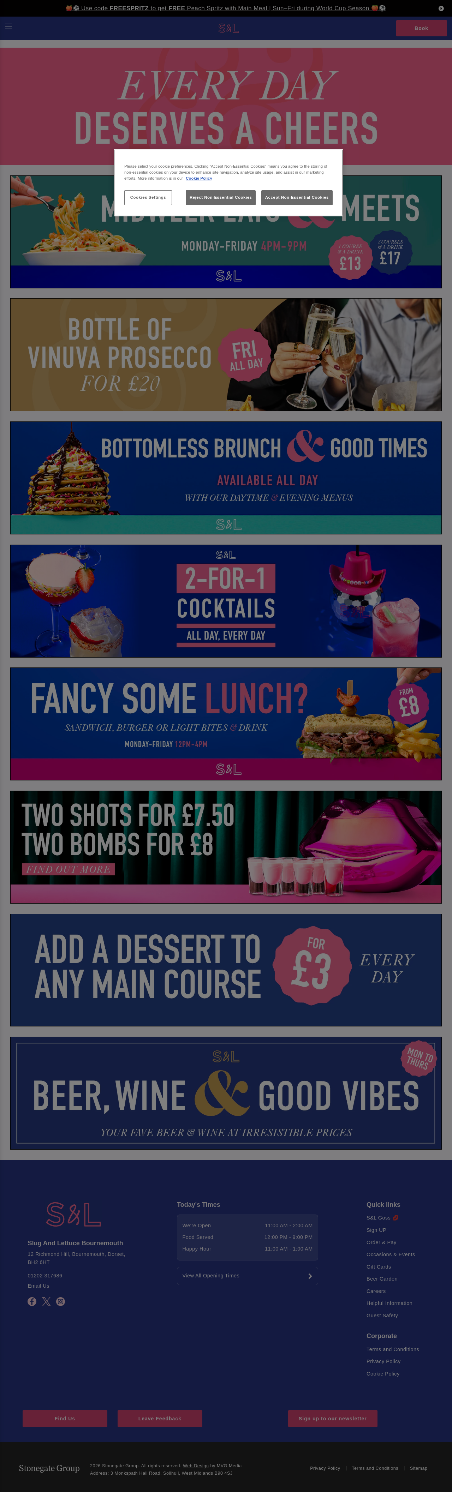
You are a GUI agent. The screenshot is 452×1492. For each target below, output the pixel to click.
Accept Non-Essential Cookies (297, 197)
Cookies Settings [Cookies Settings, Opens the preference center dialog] (148, 197)
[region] (228, 183)
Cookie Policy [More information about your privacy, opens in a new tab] (199, 178)
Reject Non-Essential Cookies (221, 197)
